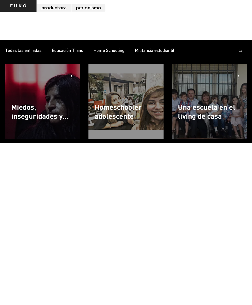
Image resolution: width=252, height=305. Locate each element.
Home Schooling (108, 50)
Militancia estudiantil (154, 50)
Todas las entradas (23, 50)
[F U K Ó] (18, 6)
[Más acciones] (73, 77)
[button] (240, 50)
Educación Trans (67, 50)
